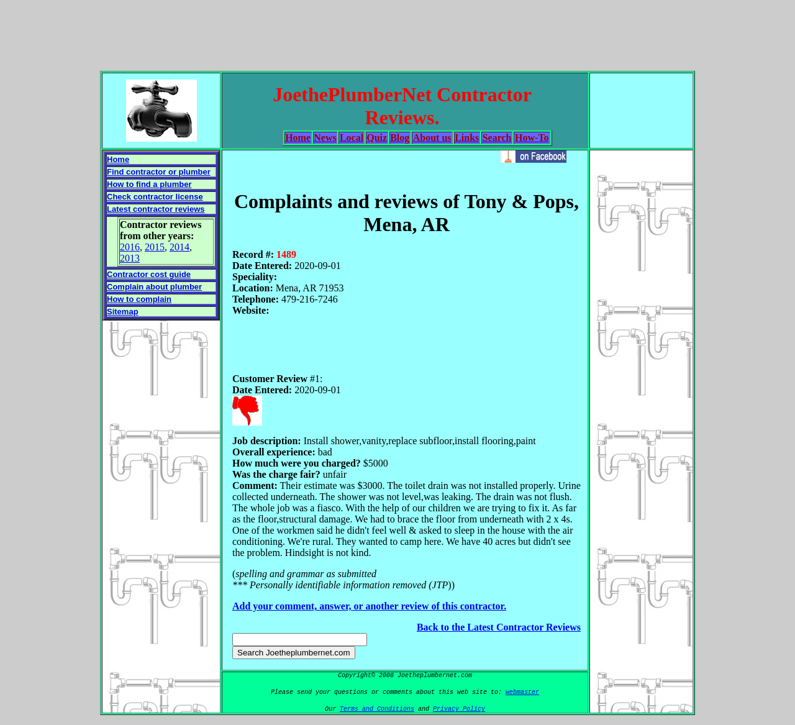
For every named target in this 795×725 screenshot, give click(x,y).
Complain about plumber (154, 286)
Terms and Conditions (377, 709)
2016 (130, 247)
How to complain (139, 299)
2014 (179, 247)
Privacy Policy (459, 709)
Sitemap (123, 311)
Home (118, 159)
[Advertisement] (397, 33)
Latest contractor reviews (156, 209)
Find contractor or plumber (159, 171)
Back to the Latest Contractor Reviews (499, 627)
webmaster (522, 692)
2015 (155, 247)
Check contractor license (155, 196)
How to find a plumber (149, 184)
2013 (130, 258)
